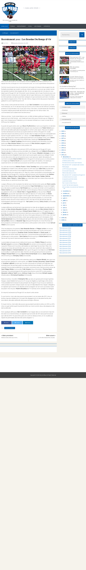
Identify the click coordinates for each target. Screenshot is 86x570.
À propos (47, 26)
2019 (62, 133)
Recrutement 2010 (65, 253)
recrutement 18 (66, 119)
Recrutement (21, 26)
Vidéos (64, 116)
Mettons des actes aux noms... (9, 337)
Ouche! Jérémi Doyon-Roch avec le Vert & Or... (77, 77)
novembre (66, 191)
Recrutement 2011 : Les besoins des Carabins (73, 164)
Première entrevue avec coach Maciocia (72, 162)
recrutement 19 (66, 122)
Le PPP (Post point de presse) (69, 168)
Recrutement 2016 (65, 240)
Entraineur (65, 110)
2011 (62, 152)
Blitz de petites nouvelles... (74, 67)
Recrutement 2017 (65, 238)
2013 (62, 147)
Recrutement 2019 (65, 234)
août (64, 198)
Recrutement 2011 (65, 251)
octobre (65, 193)
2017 (62, 138)
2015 (62, 143)
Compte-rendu (66, 107)
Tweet (17, 322)
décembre (66, 157)
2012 (62, 150)
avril (64, 207)
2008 (63, 220)
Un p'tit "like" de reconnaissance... (70, 185)
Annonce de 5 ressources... (68, 170)
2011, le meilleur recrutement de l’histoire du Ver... (73, 187)
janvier (65, 214)
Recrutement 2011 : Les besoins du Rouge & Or (77, 57)
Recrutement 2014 (65, 244)
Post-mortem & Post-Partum (69, 183)
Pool (30, 26)
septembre (66, 195)
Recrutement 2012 (65, 248)
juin (64, 203)
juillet (64, 200)
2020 (62, 131)
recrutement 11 (9, 328)
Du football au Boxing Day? (68, 86)
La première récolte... (67, 181)
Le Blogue (4, 26)
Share (6, 322)
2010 (62, 154)
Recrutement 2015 (65, 242)
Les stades (37, 26)
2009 (62, 217)
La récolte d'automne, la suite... (46, 337)
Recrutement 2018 (65, 236)
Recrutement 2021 (65, 230)
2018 (62, 136)
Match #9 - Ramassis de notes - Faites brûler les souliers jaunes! (77, 93)
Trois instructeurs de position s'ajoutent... (72, 158)
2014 (62, 145)
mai (64, 205)
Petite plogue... (66, 166)
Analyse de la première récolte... (70, 179)
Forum (12, 26)
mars (64, 210)
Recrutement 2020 (65, 232)
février (65, 212)
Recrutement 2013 (65, 246)
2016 (62, 140)
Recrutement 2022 (65, 228)
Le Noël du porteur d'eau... (68, 160)
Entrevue (64, 113)
